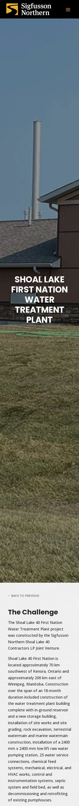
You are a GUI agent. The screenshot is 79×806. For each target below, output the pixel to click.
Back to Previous (25, 596)
